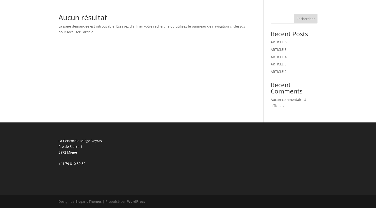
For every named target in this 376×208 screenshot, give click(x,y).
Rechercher (305, 19)
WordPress (136, 201)
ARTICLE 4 (279, 57)
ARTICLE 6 (279, 42)
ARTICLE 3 (279, 64)
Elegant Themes (89, 201)
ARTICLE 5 (279, 49)
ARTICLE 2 (279, 71)
